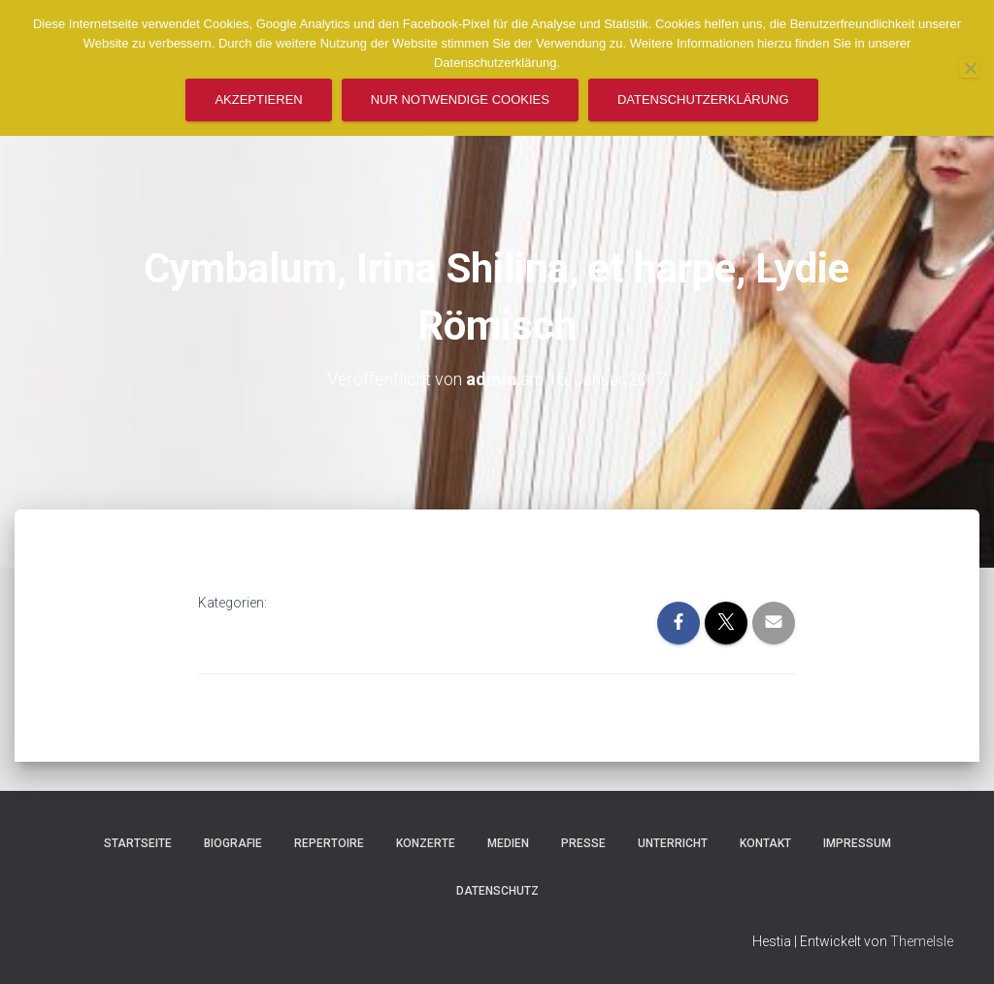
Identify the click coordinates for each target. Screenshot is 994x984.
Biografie (233, 843)
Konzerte (425, 843)
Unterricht (673, 843)
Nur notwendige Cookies (460, 99)
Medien (508, 843)
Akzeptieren (258, 99)
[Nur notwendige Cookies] (969, 68)
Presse (583, 843)
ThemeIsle (921, 941)
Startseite (138, 843)
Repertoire (329, 843)
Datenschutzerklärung (703, 99)
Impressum (857, 843)
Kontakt (765, 843)
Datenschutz (497, 891)
